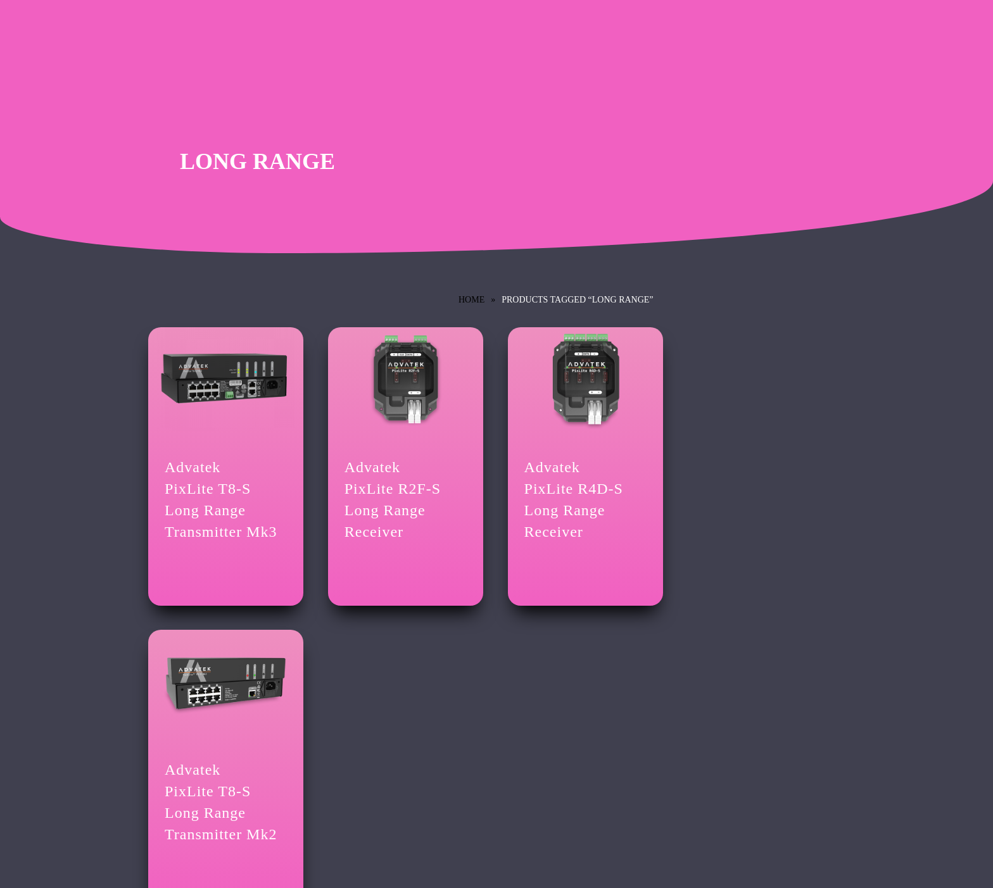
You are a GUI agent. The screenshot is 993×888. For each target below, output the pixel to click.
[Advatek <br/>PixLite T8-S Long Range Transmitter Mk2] (752, 377)
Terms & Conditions (359, 720)
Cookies (339, 760)
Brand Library (535, 720)
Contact (161, 760)
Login (336, 801)
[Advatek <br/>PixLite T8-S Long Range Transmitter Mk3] (224, 377)
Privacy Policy (350, 739)
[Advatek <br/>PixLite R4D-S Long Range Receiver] (576, 377)
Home (471, 299)
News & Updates (540, 739)
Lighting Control (176, 720)
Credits (160, 739)
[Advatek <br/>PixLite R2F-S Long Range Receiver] (400, 377)
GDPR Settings (351, 780)
